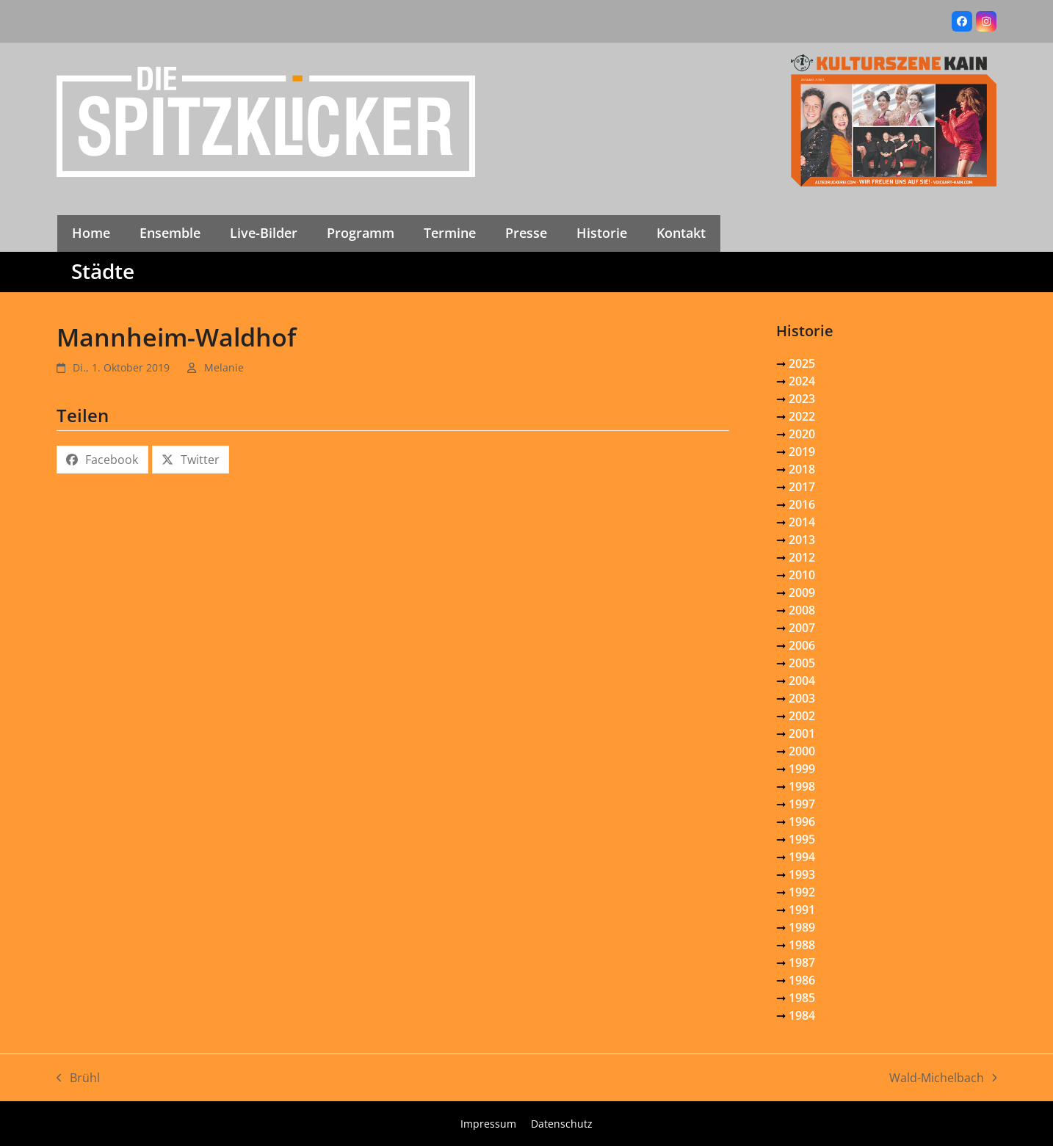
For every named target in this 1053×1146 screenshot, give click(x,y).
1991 (802, 910)
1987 (802, 962)
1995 (802, 839)
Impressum (488, 1124)
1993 (802, 874)
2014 (802, 522)
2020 (802, 434)
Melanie (224, 367)
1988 (802, 945)
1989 (802, 927)
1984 (802, 1015)
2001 (802, 733)
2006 (802, 645)
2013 (802, 540)
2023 (802, 399)
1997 (802, 804)
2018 (802, 469)
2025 (802, 363)
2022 (802, 416)
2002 (802, 716)
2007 (802, 628)
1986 (802, 980)
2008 (802, 610)
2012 (802, 557)
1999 (802, 769)
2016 (802, 504)
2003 (802, 698)
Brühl (78, 1078)
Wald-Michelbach (943, 1078)
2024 (802, 381)
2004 (802, 680)
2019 (802, 451)
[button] (102, 460)
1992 (802, 892)
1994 (802, 857)
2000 (802, 751)
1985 (802, 998)
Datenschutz (562, 1124)
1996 (802, 821)
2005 (802, 663)
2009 (802, 592)
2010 (802, 575)
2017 (802, 487)
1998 (802, 786)
